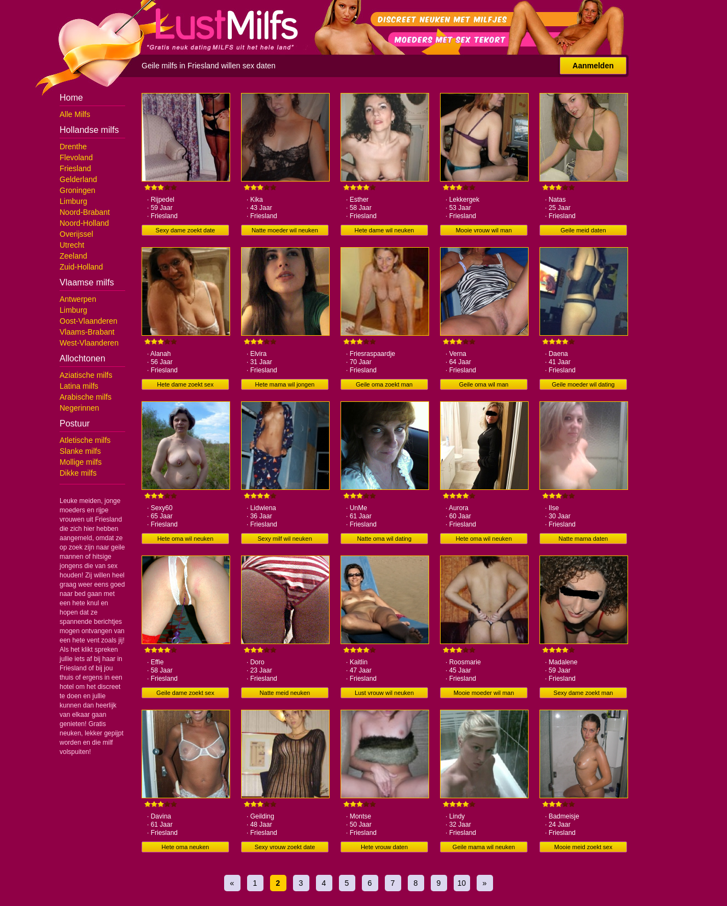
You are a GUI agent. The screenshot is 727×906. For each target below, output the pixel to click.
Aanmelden (592, 65)
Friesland (75, 168)
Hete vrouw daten (384, 847)
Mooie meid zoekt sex (583, 847)
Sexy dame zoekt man (583, 692)
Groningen (77, 190)
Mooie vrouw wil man (484, 230)
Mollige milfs (81, 462)
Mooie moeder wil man (484, 692)
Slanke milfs (80, 451)
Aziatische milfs (86, 375)
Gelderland (78, 179)
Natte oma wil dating (384, 538)
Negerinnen (79, 408)
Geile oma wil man (483, 384)
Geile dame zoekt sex (185, 692)
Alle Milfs (75, 114)
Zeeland (73, 256)
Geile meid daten (583, 230)
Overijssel (76, 234)
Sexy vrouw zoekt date (285, 847)
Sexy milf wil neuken (284, 538)
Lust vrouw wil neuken (384, 692)
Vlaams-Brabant (87, 332)
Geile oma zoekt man (384, 384)
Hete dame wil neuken (384, 230)
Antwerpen (78, 299)
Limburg (73, 201)
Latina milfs (79, 386)
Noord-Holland (84, 223)
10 (462, 883)
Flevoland (76, 157)
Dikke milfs (78, 473)
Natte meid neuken (285, 692)
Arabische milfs (86, 397)
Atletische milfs (85, 440)
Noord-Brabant (85, 212)
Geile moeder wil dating (583, 384)
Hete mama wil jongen (285, 384)
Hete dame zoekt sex (185, 384)
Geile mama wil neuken (484, 847)
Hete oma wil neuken (185, 538)
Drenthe (73, 146)
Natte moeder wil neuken (284, 230)
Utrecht (72, 245)
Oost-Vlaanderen (89, 321)
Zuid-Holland (81, 266)
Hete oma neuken (185, 847)
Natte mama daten (583, 538)
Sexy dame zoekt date (185, 230)
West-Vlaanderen (89, 342)
